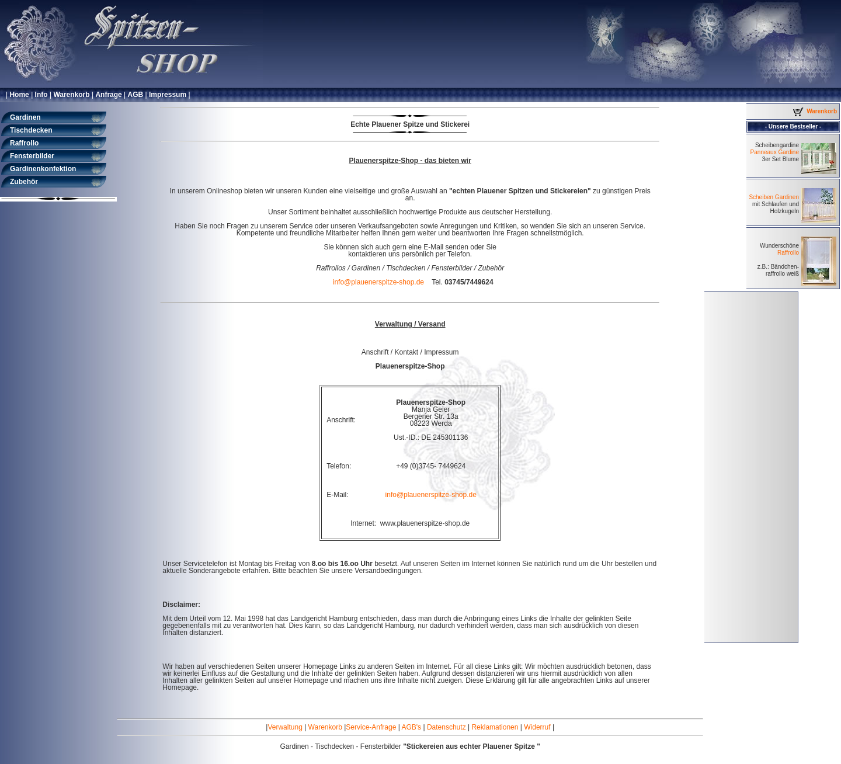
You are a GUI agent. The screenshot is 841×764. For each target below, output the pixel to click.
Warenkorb (325, 727)
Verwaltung (284, 727)
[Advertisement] (751, 467)
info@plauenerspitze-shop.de (378, 282)
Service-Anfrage (371, 727)
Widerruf (537, 727)
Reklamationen (494, 727)
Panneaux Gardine (774, 152)
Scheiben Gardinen (774, 197)
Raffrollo (788, 252)
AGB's (411, 727)
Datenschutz (446, 727)
